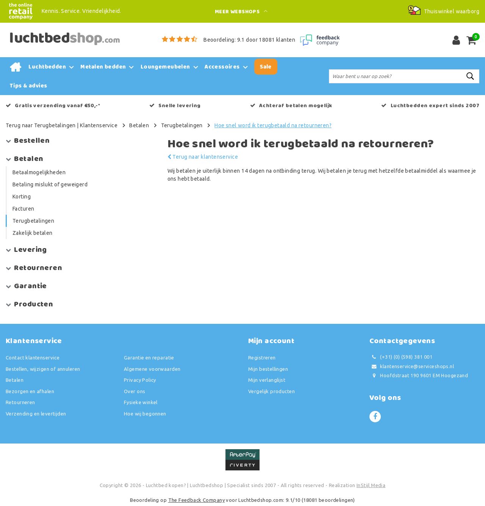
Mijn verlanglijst (266, 380)
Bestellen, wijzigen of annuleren (43, 369)
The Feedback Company (196, 500)
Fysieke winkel (141, 402)
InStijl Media (371, 485)
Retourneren (20, 402)
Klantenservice (98, 125)
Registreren (262, 357)
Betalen (139, 125)
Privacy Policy (140, 380)
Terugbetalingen (182, 125)
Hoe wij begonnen (145, 413)
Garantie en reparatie (149, 357)
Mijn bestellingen (268, 369)
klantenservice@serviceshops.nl (411, 366)
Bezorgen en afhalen (30, 391)
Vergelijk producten (271, 391)
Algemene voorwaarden (152, 369)
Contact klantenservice (32, 357)
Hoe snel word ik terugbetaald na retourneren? (273, 125)
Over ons (134, 391)
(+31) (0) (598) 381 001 (400, 357)
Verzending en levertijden (36, 413)
